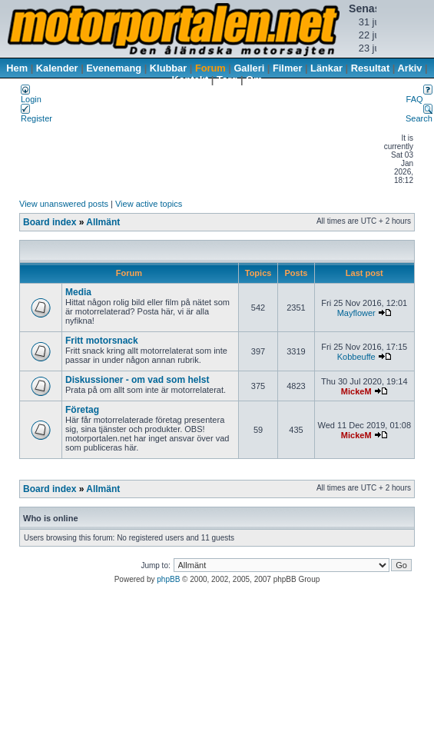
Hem (17, 68)
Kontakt (190, 79)
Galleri (249, 68)
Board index (49, 222)
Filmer (287, 68)
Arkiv (409, 68)
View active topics (148, 203)
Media (78, 292)
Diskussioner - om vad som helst (137, 379)
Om (254, 79)
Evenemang (113, 68)
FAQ (419, 95)
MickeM (356, 391)
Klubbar (168, 68)
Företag (82, 409)
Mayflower (356, 313)
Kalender (57, 68)
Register (36, 114)
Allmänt (103, 222)
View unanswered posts (63, 203)
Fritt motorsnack (101, 340)
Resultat (370, 68)
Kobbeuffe (356, 356)
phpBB (168, 579)
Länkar (326, 68)
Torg (227, 79)
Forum (210, 68)
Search (419, 114)
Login (31, 95)
